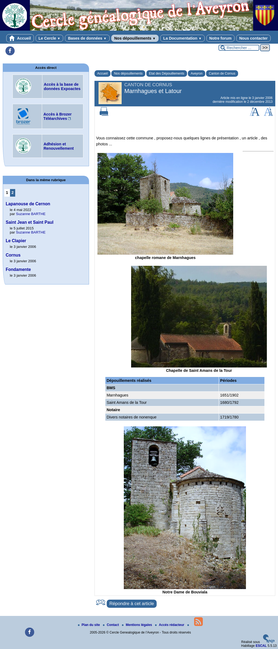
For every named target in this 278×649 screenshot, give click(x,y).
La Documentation (182, 38)
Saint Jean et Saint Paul (29, 222)
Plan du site (89, 625)
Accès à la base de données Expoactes (62, 86)
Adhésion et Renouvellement (58, 146)
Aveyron (197, 73)
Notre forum (220, 38)
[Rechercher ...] (239, 48)
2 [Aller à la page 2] (12, 192)
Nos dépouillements (135, 38)
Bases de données (87, 38)
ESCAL (261, 646)
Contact (111, 625)
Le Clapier (16, 240)
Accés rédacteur (170, 625)
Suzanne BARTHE (31, 214)
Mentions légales (137, 625)
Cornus (13, 255)
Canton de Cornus (222, 73)
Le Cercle (50, 38)
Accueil (20, 38)
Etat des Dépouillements (166, 73)
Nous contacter (253, 38)
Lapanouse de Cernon (28, 204)
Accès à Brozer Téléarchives (57, 116)
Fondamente (18, 269)
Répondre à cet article (131, 603)
